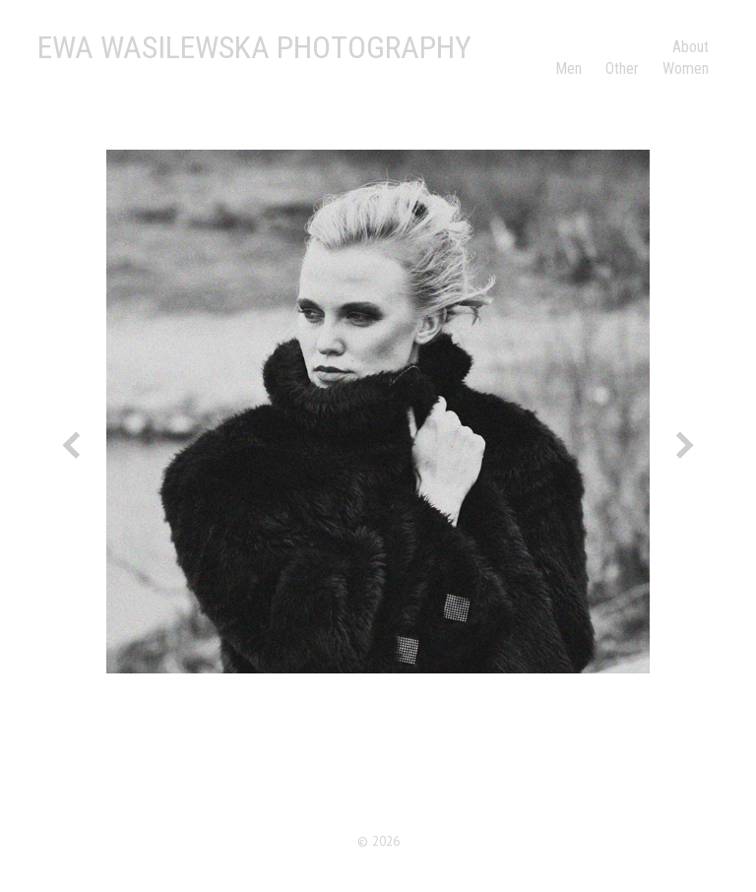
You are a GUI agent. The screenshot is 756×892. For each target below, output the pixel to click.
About (690, 46)
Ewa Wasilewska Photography (254, 47)
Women (685, 68)
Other (622, 68)
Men (568, 68)
